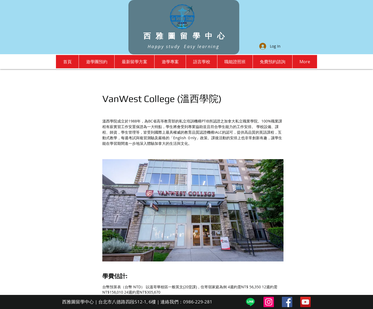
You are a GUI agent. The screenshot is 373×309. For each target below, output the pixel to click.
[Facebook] (287, 302)
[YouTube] (305, 302)
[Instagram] (268, 302)
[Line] (250, 302)
